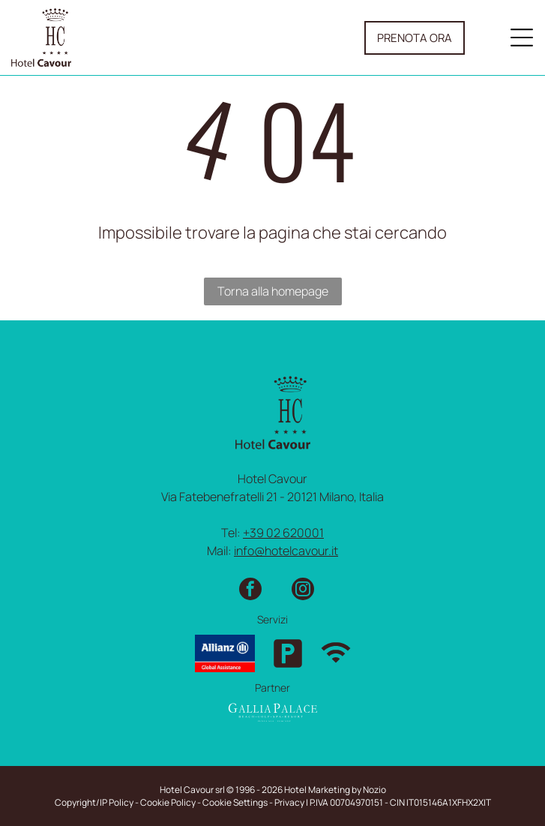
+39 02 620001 (283, 532)
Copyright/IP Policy (94, 802)
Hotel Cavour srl (192, 789)
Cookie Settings (235, 802)
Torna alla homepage (272, 291)
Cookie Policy (168, 802)
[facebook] (250, 591)
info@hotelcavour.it (286, 550)
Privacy (289, 802)
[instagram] (303, 591)
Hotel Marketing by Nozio (335, 789)
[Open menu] (522, 37)
